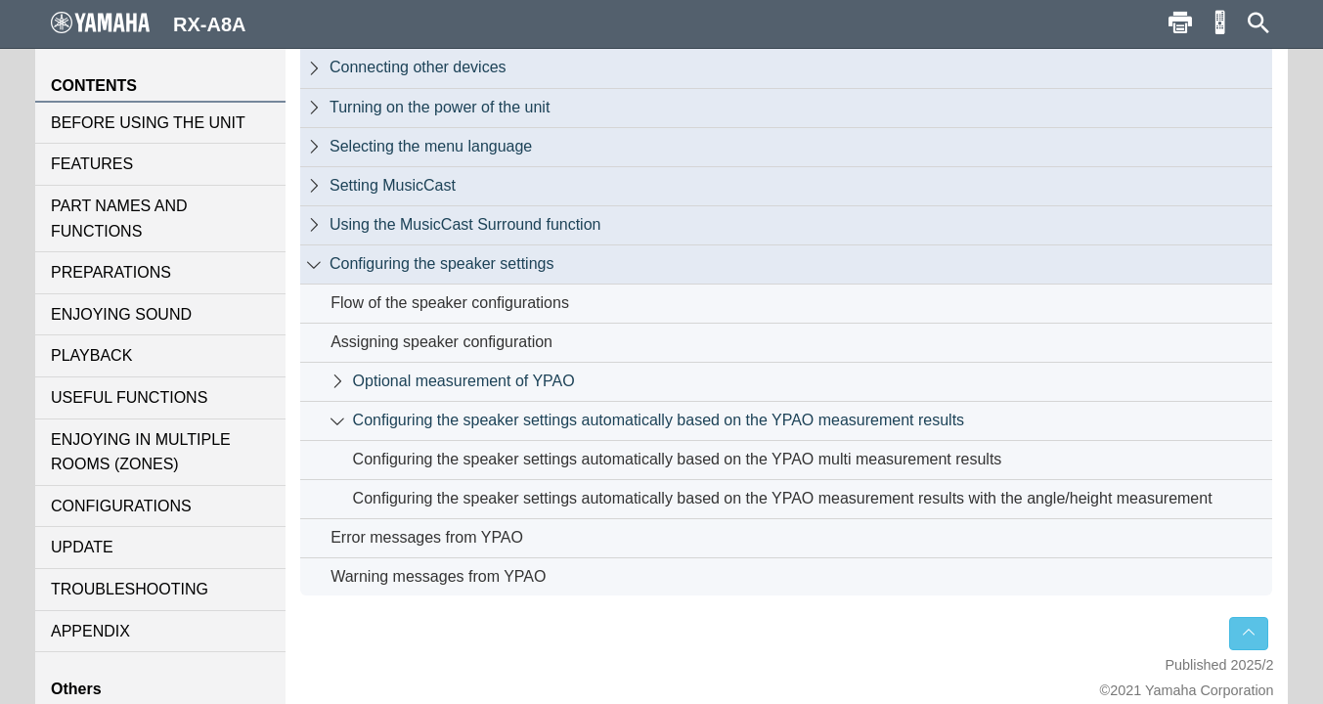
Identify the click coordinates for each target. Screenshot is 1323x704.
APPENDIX (90, 631)
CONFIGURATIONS (121, 506)
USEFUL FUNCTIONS (129, 397)
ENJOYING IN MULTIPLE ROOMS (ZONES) (141, 452)
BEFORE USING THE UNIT (148, 122)
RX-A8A (148, 23)
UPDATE (82, 547)
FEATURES (92, 163)
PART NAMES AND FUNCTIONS (119, 219)
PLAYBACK (91, 355)
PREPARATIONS (111, 272)
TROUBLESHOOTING (129, 589)
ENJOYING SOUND (121, 314)
